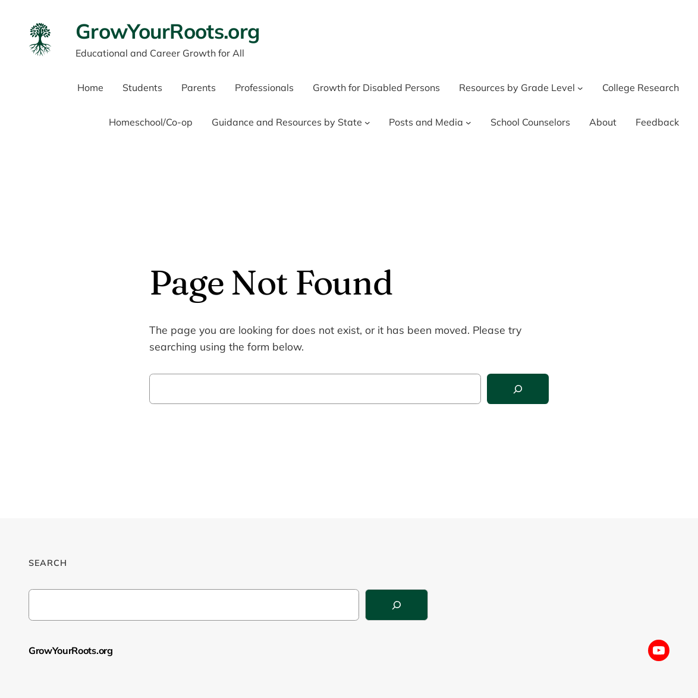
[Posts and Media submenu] (468, 123)
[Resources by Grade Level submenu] (580, 88)
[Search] (518, 389)
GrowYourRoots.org (167, 31)
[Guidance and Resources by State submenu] (367, 123)
